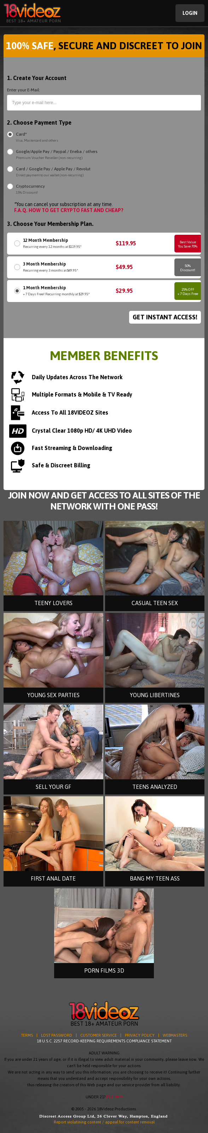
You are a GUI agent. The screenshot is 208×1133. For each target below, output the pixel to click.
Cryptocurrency (30, 189)
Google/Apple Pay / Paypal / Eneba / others (56, 155)
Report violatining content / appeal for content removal (104, 1122)
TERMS (27, 1035)
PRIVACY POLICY (140, 1035)
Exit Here (114, 1097)
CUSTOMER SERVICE (98, 1035)
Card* (37, 137)
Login (190, 13)
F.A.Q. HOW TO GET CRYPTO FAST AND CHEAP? (68, 210)
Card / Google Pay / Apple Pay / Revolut (53, 172)
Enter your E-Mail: (23, 89)
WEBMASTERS (175, 1035)
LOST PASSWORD (56, 1035)
